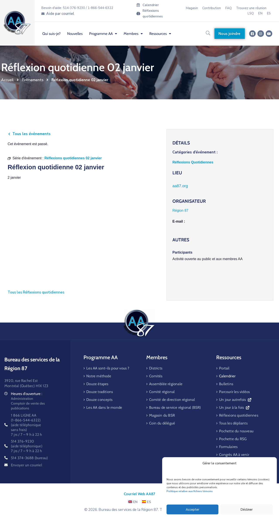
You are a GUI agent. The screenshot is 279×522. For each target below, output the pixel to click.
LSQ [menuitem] (250, 13)
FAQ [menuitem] (228, 8)
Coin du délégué (162, 423)
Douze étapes (97, 384)
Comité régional (162, 392)
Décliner (246, 509)
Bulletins (226, 384)
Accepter (192, 509)
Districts (155, 368)
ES (146, 502)
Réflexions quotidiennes (238, 415)
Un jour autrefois (235, 399)
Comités (155, 376)
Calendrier (227, 376)
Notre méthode (98, 376)
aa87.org (180, 186)
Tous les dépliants (233, 423)
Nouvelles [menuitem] (75, 33)
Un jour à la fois (234, 407)
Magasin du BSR (162, 415)
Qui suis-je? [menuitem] (51, 33)
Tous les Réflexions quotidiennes (36, 292)
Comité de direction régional (172, 399)
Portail (224, 368)
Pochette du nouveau (236, 431)
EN (133, 502)
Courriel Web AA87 (139, 494)
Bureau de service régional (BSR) (175, 407)
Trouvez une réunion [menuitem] (251, 8)
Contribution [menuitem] (211, 8)
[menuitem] (260, 13)
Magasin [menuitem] (192, 8)
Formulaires (228, 447)
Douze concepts (99, 399)
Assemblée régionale (165, 384)
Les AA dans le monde (104, 407)
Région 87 (180, 210)
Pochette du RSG (233, 439)
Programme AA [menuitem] (103, 33)
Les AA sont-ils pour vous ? (107, 368)
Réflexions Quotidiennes (192, 162)
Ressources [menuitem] (160, 33)
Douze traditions (99, 392)
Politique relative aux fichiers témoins (190, 491)
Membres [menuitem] (133, 33)
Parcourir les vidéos (234, 392)
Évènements (32, 79)
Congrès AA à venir (234, 454)
